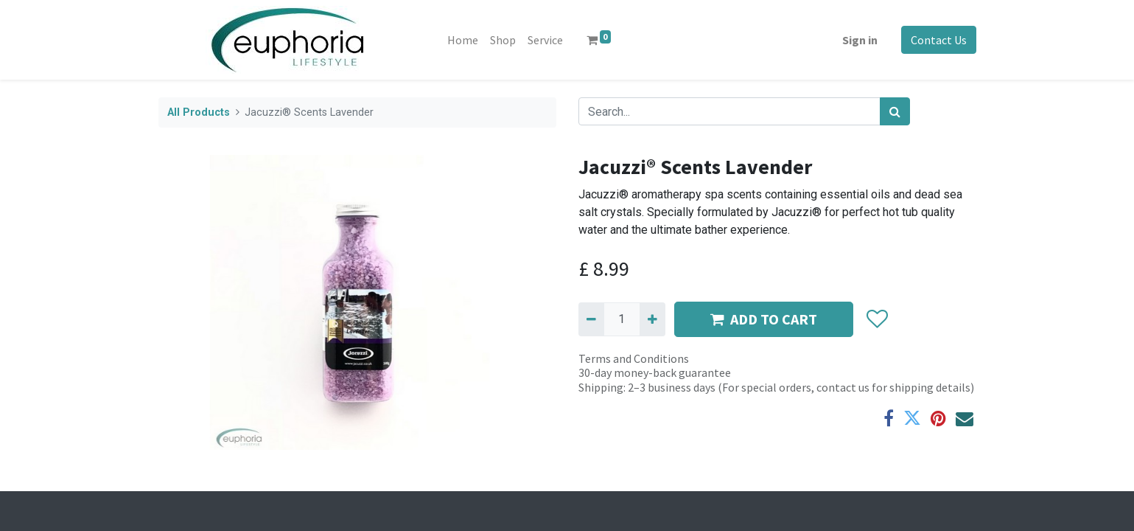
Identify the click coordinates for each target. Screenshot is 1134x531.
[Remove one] (591, 319)
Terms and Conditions (633, 358)
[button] (877, 319)
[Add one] (652, 319)
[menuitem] (462, 40)
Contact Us (939, 39)
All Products (198, 112)
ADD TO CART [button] (763, 319)
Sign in (860, 39)
